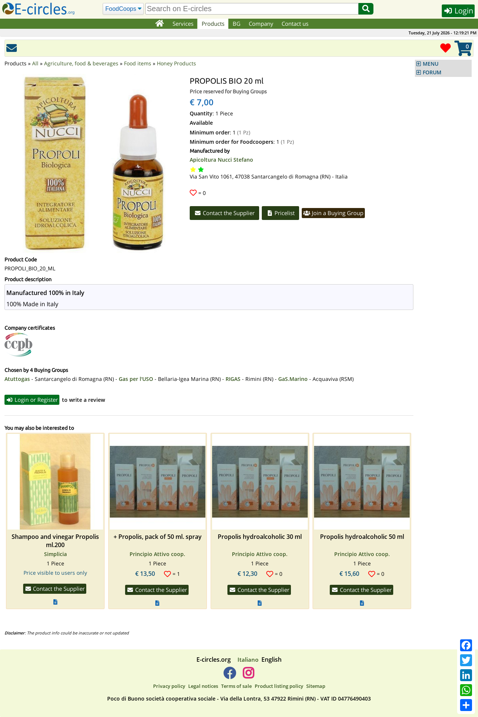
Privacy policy (169, 686)
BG (236, 23)
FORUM (432, 72)
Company (261, 23)
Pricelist (280, 213)
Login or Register (32, 399)
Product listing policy (279, 686)
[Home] (159, 24)
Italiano (248, 659)
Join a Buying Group (333, 213)
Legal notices (203, 686)
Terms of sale (236, 686)
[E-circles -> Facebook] (229, 676)
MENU (430, 63)
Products (213, 23)
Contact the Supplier (224, 213)
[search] (251, 9)
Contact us (295, 23)
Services (183, 23)
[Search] (123, 9)
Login (458, 11)
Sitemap (315, 686)
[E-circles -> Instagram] (248, 676)
